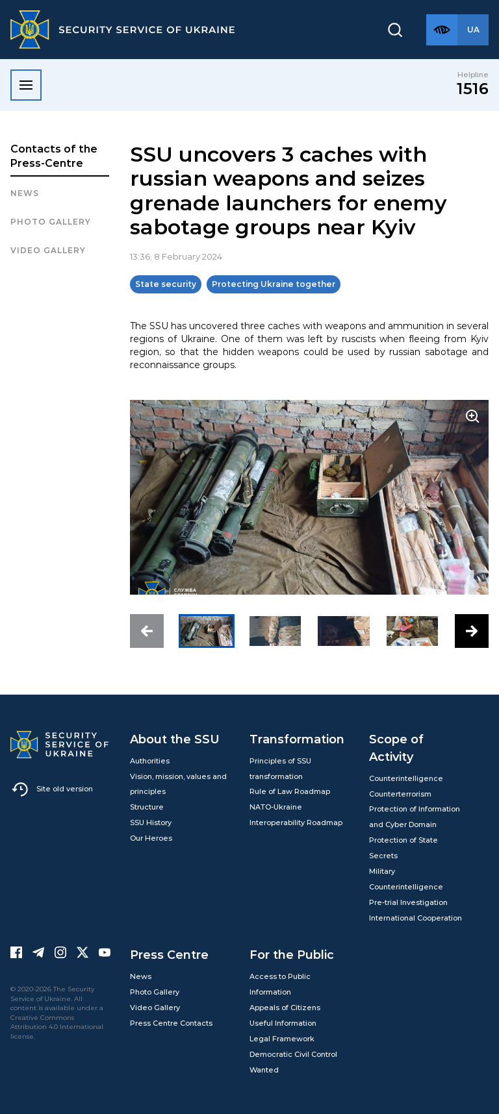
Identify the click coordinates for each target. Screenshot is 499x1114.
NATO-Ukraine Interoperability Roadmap (296, 814)
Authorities (150, 760)
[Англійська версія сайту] (473, 29)
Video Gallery (48, 250)
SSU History (151, 822)
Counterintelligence (406, 778)
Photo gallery (50, 222)
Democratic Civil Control (293, 1054)
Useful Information (283, 1023)
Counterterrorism (400, 793)
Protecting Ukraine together (273, 284)
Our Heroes (151, 838)
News (24, 193)
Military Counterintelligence (406, 879)
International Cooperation (415, 917)
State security (165, 284)
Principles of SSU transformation (280, 768)
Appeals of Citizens (285, 1007)
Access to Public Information (280, 984)
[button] (147, 631)
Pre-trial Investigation (408, 902)
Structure (147, 806)
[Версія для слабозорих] (441, 29)
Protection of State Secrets (403, 848)
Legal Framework (282, 1038)
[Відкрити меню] (26, 85)
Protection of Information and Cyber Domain (414, 816)
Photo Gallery (154, 991)
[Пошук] (395, 29)
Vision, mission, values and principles (178, 784)
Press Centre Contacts (171, 1023)
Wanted (264, 1069)
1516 (473, 88)
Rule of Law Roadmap (290, 791)
